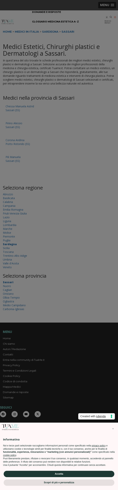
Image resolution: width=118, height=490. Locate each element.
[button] (113, 429)
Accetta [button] (59, 474)
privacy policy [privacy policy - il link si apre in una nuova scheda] (99, 445)
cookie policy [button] (9, 455)
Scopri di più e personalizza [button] (59, 482)
